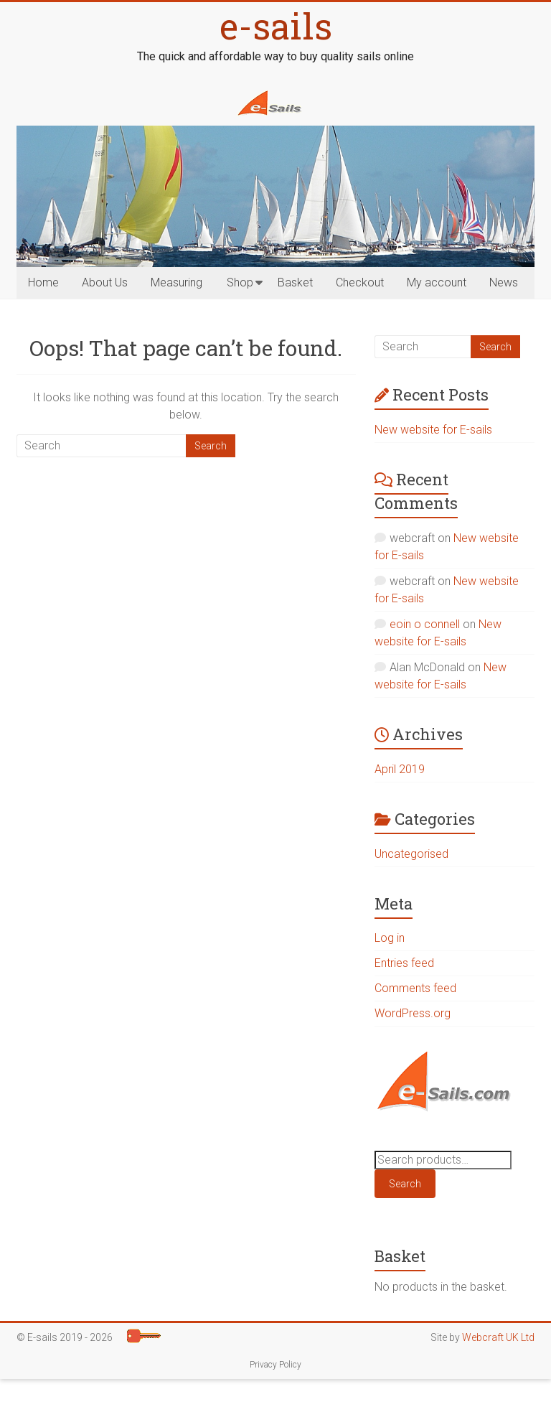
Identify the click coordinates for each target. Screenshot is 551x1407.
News (503, 282)
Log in (390, 938)
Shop (240, 282)
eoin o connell (425, 624)
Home (43, 282)
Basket (295, 282)
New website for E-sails (433, 429)
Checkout (360, 282)
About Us (105, 282)
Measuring (176, 282)
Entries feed (404, 963)
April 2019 (400, 769)
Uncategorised (411, 854)
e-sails (276, 26)
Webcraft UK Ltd (498, 1337)
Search (405, 1183)
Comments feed (415, 988)
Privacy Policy (275, 1365)
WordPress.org (413, 1013)
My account (436, 282)
